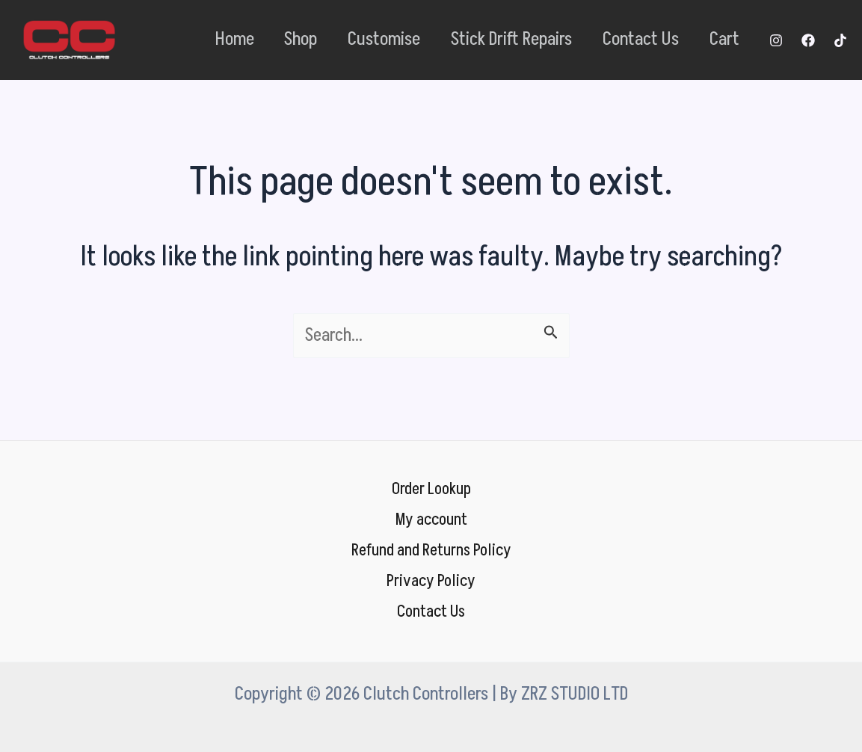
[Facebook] (808, 40)
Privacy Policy (431, 580)
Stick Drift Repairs (494, 39)
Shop (269, 39)
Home (196, 39)
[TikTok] (840, 40)
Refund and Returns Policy (431, 548)
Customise (360, 39)
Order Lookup (431, 484)
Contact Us (630, 39)
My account (431, 516)
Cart (721, 39)
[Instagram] (776, 40)
